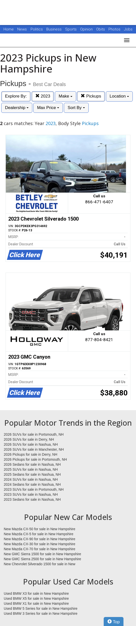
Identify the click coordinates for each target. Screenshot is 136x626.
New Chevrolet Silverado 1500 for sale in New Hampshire (39, 564)
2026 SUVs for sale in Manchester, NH (34, 449)
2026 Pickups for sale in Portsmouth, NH (35, 459)
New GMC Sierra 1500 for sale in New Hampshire (42, 554)
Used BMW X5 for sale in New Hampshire (36, 598)
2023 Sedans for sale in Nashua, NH (32, 499)
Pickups (91, 96)
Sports (71, 29)
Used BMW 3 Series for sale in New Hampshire (40, 613)
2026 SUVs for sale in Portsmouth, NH (34, 434)
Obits (101, 29)
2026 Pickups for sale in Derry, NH (30, 454)
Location (119, 96)
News (22, 29)
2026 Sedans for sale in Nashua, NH (32, 464)
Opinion (87, 29)
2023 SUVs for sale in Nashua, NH (31, 494)
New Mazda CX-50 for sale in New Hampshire (39, 529)
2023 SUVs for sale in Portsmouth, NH (34, 489)
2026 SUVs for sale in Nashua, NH (31, 444)
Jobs (128, 29)
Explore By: (16, 96)
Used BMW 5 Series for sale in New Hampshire (40, 608)
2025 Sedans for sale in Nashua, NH (32, 474)
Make (65, 96)
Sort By (76, 107)
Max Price (48, 107)
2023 (42, 96)
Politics (37, 29)
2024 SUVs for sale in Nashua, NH (31, 479)
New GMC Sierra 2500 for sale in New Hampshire (42, 559)
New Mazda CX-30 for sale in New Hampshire (39, 544)
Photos (114, 29)
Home (9, 29)
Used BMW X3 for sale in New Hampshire (36, 593)
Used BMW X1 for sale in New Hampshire (36, 603)
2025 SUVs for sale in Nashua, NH (31, 469)
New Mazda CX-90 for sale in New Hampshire (39, 539)
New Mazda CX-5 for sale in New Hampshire (38, 534)
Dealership (17, 107)
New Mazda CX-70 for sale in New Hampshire (39, 549)
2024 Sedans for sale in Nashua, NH (32, 484)
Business (54, 29)
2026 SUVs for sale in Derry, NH (29, 439)
